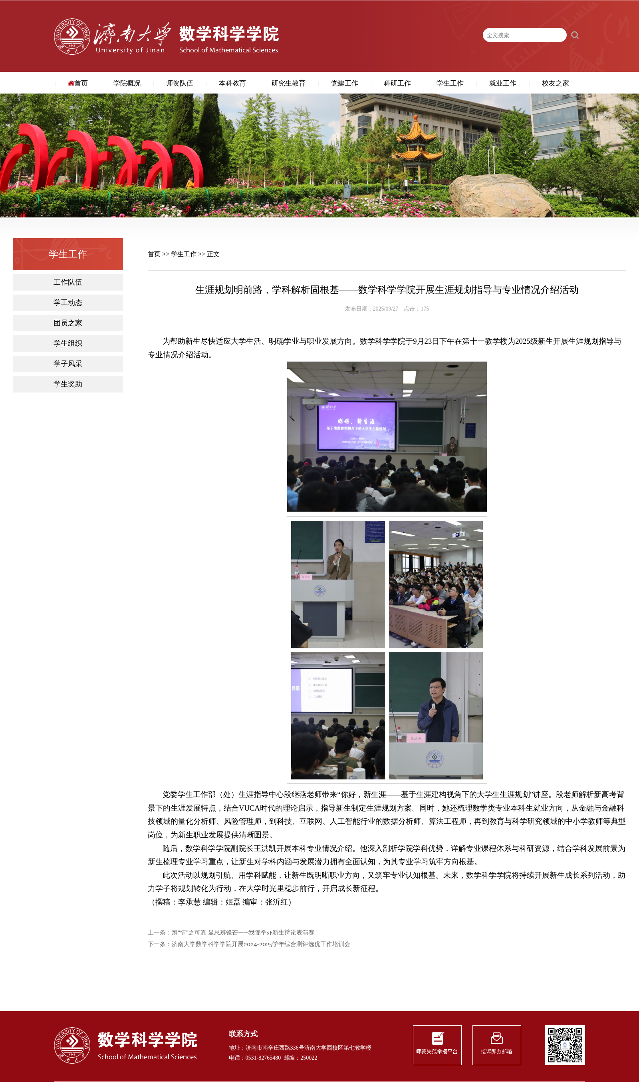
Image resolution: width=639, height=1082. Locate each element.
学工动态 (68, 302)
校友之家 (555, 83)
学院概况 (127, 83)
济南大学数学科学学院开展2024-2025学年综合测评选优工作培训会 (261, 944)
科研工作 (397, 83)
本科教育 (232, 83)
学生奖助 (68, 384)
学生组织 (68, 343)
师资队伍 (179, 83)
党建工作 (344, 83)
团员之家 (68, 323)
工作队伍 (68, 282)
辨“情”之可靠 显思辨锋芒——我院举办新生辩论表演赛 (243, 933)
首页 (78, 83)
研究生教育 (289, 83)
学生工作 (450, 83)
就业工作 (502, 83)
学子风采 (68, 364)
